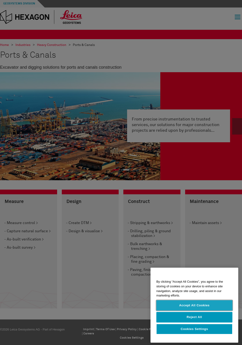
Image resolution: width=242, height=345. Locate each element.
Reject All (194, 317)
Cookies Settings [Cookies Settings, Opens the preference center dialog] (194, 329)
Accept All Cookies (194, 305)
